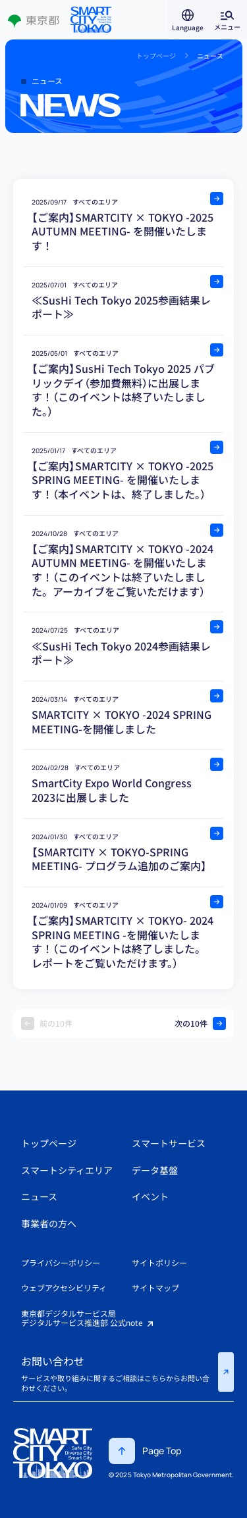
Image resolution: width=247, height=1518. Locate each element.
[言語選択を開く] (187, 19)
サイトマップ (155, 1287)
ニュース (39, 1196)
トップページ (48, 1143)
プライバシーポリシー (60, 1262)
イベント (150, 1196)
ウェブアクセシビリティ (64, 1287)
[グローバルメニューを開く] (227, 19)
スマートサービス (169, 1143)
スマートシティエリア (67, 1170)
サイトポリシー (159, 1262)
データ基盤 (155, 1170)
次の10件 (200, 1023)
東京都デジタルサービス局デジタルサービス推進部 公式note (88, 1318)
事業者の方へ (48, 1223)
